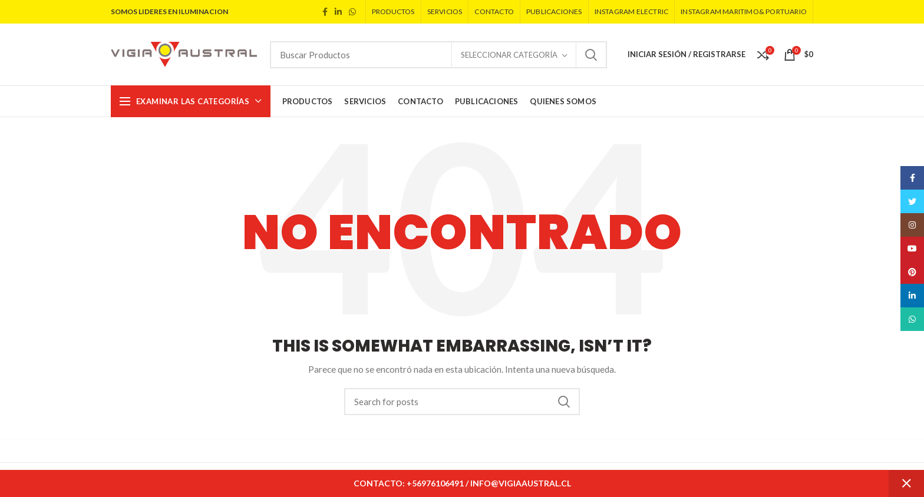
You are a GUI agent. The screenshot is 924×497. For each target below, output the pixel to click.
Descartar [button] (906, 483)
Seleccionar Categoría (509, 54)
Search (591, 54)
